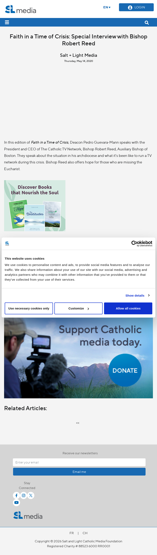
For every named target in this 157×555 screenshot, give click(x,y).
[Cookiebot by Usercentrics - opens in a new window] (134, 243)
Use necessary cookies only (28, 308)
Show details (135, 295)
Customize (78, 308)
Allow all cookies (128, 308)
